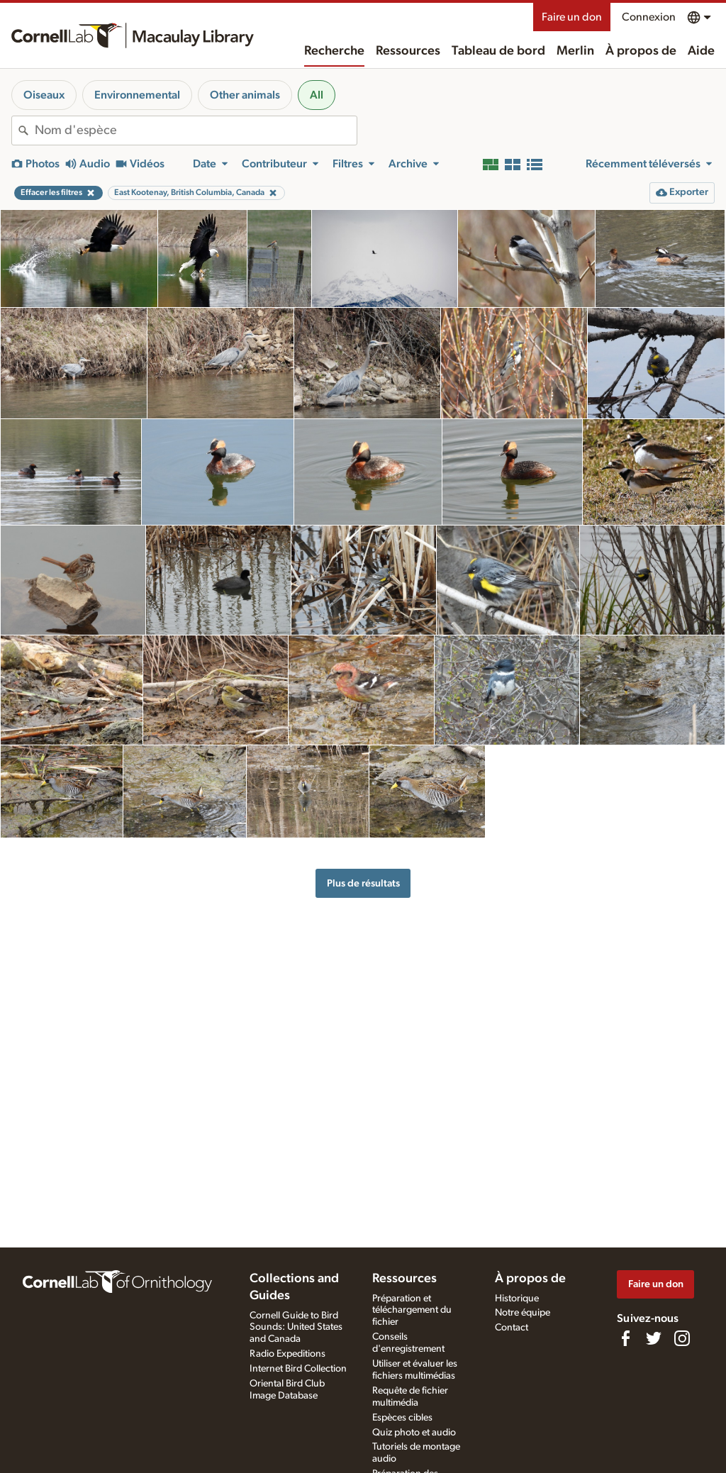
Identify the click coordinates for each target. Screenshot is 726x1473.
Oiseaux (44, 95)
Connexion (649, 17)
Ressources (408, 51)
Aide (701, 51)
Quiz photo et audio (414, 1433)
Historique (517, 1299)
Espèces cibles (402, 1418)
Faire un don (572, 17)
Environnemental (137, 95)
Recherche (334, 51)
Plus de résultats (363, 883)
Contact (511, 1328)
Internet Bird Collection (298, 1369)
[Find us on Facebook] (625, 1338)
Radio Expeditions (287, 1354)
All (316, 95)
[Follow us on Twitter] (653, 1338)
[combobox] (196, 130)
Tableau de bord (498, 51)
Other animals (245, 95)
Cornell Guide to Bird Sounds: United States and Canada (296, 1328)
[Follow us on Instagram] (682, 1338)
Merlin (575, 51)
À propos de (640, 51)
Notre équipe (522, 1313)
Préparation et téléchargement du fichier (412, 1311)
